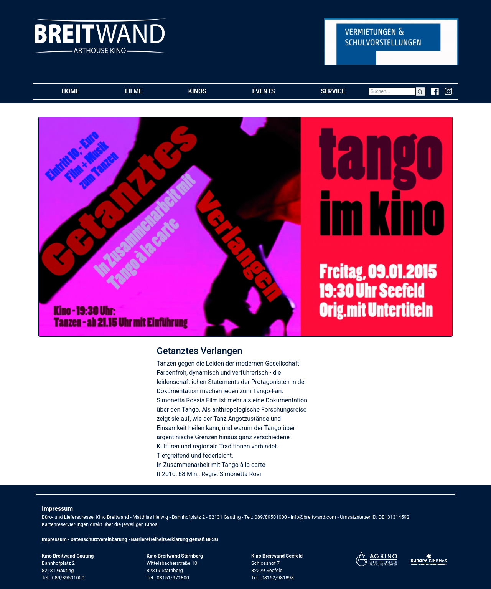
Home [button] (82, 91)
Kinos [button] (208, 91)
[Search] (392, 91)
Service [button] (344, 91)
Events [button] (275, 91)
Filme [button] (145, 91)
